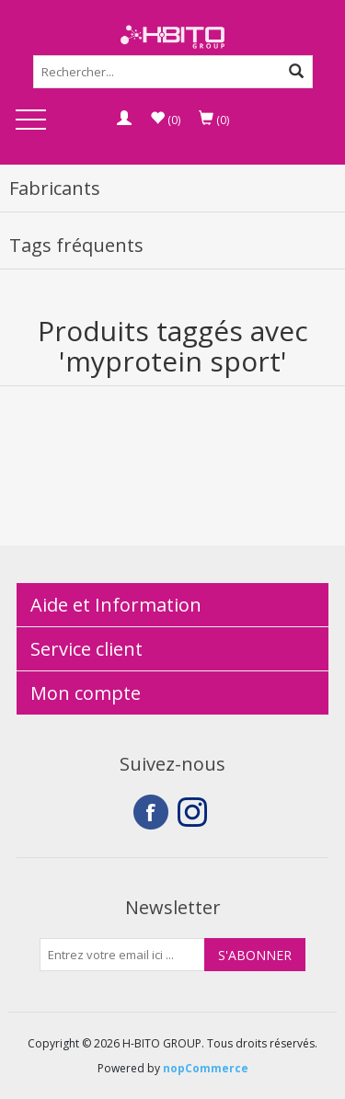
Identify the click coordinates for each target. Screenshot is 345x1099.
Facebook (150, 812)
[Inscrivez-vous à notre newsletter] (122, 954)
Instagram (195, 812)
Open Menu (30, 121)
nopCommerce (205, 1068)
